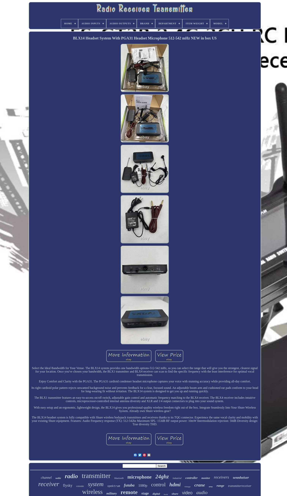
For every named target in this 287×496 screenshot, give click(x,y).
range (220, 485)
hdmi (175, 484)
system (96, 484)
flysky (67, 485)
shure (175, 493)
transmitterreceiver (239, 485)
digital (156, 493)
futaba (129, 485)
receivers (221, 477)
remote (129, 492)
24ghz (162, 476)
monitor (205, 478)
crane (199, 485)
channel (46, 477)
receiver (48, 483)
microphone (139, 476)
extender (80, 486)
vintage (187, 486)
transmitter (96, 475)
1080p (142, 485)
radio (71, 476)
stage (145, 493)
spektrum (113, 486)
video (187, 492)
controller (191, 477)
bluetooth (119, 478)
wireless (92, 491)
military (111, 493)
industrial (177, 478)
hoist (166, 494)
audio (202, 492)
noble (58, 478)
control (158, 484)
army (211, 487)
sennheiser (241, 477)
